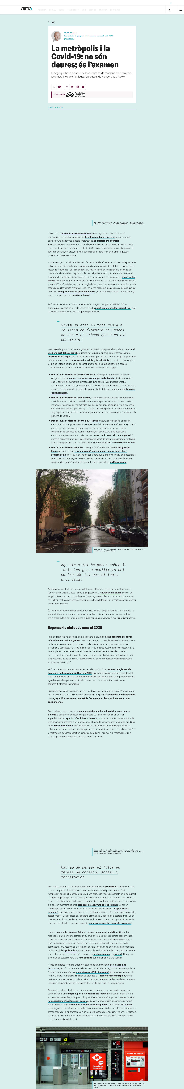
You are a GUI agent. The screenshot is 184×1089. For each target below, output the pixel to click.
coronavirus (65, 1014)
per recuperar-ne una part (121, 331)
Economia (125, 10)
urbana (63, 614)
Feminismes (82, 10)
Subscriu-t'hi (160, 3)
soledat (118, 731)
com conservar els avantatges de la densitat (92, 267)
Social (62, 10)
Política (51, 10)
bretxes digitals (101, 731)
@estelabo (70, 40)
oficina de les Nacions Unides (76, 122)
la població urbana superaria (100, 126)
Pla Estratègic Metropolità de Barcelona (71, 989)
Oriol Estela (70, 34)
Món (93, 10)
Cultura (113, 10)
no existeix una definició (106, 130)
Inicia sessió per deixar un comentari (69, 1028)
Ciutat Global (83, 184)
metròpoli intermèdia (113, 906)
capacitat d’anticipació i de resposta (84, 607)
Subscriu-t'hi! (33, 1073)
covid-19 (78, 1014)
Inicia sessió (177, 3)
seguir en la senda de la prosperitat (88, 782)
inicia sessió (74, 1073)
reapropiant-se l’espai (59, 245)
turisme (96, 310)
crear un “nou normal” (112, 973)
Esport (101, 10)
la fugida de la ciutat (110, 481)
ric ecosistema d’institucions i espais (67, 778)
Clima (71, 10)
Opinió (51, 23)
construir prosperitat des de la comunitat (110, 700)
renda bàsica (85, 735)
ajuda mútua (70, 727)
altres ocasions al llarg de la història (90, 249)
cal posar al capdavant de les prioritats (98, 682)
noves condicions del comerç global (112, 324)
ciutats (53, 1014)
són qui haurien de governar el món (76, 180)
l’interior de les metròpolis (111, 753)
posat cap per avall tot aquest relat (113, 197)
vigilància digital (118, 351)
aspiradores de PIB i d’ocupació (92, 749)
